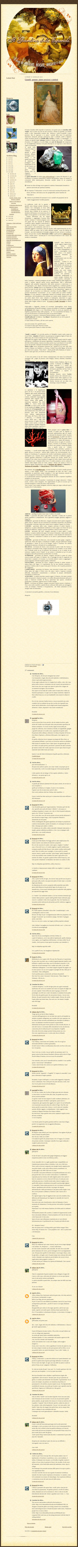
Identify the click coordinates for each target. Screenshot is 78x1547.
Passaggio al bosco (11, 253)
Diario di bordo (10, 228)
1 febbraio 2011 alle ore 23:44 (38, 1418)
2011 (9, 172)
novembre (12, 176)
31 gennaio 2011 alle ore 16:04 (38, 758)
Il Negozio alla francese (12, 238)
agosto (11, 181)
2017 (9, 159)
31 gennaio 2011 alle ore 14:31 (38, 714)
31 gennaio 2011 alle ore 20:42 (38, 953)
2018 (9, 158)
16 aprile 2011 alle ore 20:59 (38, 1496)
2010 (9, 216)
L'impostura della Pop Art (15, 205)
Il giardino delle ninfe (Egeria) (13, 235)
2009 (9, 218)
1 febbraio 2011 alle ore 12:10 (38, 1238)
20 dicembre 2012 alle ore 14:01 (39, 1519)
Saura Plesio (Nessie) (11, 255)
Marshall (8, 248)
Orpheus (8, 252)
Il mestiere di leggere (11, 236)
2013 (9, 167)
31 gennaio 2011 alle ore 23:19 (38, 1086)
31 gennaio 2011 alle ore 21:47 (38, 980)
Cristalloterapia (40, 469)
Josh (33, 1293)
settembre (12, 180)
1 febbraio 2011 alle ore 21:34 (38, 1314)
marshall (34, 718)
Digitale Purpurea (10, 230)
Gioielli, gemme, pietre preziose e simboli (41, 80)
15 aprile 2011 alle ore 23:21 (38, 1481)
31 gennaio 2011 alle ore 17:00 (38, 777)
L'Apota (8, 243)
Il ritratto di (56, 301)
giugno (11, 185)
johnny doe (35, 1149)
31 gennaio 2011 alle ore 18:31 (38, 872)
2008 (9, 220)
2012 (9, 170)
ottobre (11, 177)
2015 (9, 163)
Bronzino (11, 214)
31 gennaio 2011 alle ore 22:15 (38, 1008)
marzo (11, 191)
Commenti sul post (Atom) (38, 1531)
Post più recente (29, 1527)
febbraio (12, 193)
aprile (11, 189)
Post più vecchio (67, 1527)
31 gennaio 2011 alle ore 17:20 (38, 800)
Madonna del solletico (55, 464)
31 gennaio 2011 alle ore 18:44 (38, 929)
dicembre (12, 173)
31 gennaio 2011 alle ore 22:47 (38, 1067)
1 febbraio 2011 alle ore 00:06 (38, 1145)
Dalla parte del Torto (11, 226)
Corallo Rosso (36, 756)
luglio (11, 183)
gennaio (12, 195)
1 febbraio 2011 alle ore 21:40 (38, 1352)
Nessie (34, 957)
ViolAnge (8, 257)
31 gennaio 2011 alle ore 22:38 (38, 1035)
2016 (9, 162)
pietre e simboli (33, 666)
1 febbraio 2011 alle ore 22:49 (38, 1390)
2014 (9, 166)
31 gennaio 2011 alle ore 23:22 (38, 1126)
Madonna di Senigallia (31, 466)
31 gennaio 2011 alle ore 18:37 (38, 904)
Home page (48, 1527)
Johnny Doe (35, 1012)
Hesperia (34, 805)
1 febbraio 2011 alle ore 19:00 (38, 1263)
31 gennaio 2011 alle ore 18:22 (38, 834)
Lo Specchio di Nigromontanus (14, 247)
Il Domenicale (9, 233)
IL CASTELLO (10, 231)
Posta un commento (31, 1523)
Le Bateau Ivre (10, 245)
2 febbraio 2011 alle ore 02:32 (38, 1449)
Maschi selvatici (10, 250)
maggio (12, 187)
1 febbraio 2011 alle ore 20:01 (38, 1289)
